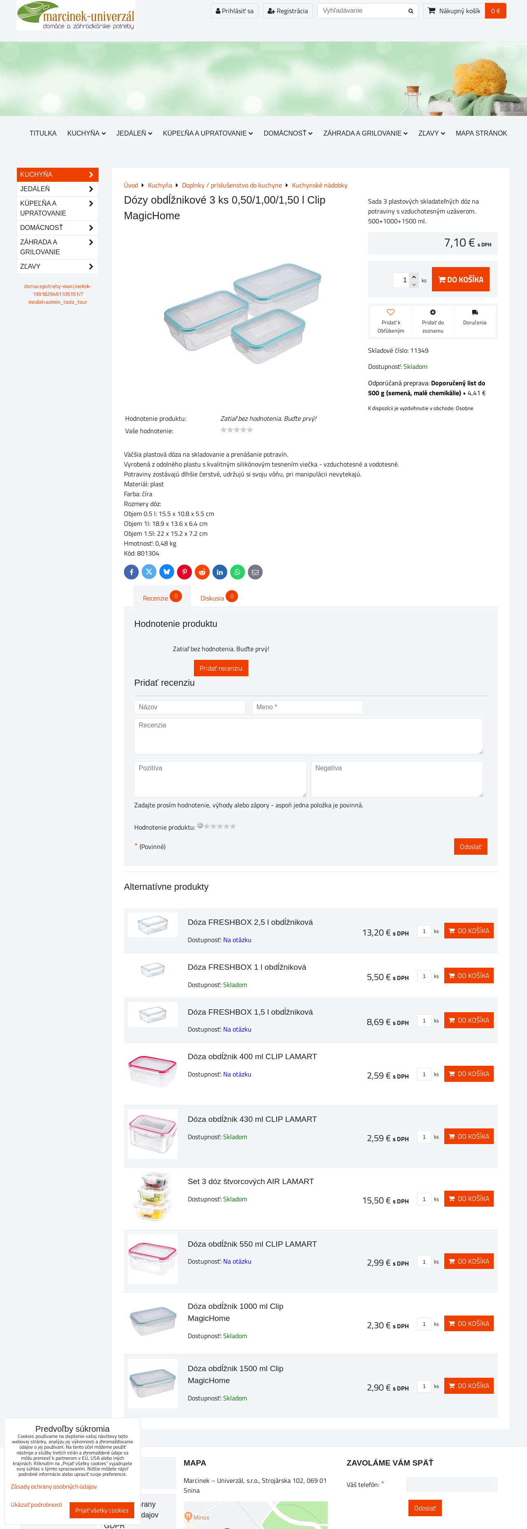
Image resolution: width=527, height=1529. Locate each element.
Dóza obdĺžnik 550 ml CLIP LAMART (252, 1244)
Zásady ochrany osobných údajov (54, 1486)
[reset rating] (200, 825)
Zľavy (431, 133)
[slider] (236, 430)
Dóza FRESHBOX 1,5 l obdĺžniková (250, 1012)
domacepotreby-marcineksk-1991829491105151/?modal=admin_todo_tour (58, 294)
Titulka (43, 133)
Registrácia (288, 11)
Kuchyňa (87, 133)
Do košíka (460, 279)
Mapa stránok (481, 133)
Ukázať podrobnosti (36, 1504)
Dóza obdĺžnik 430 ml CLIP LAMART (252, 1119)
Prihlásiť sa (235, 11)
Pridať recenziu (221, 668)
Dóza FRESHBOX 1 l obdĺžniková (247, 967)
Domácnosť (288, 133)
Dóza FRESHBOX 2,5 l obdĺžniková (250, 922)
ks (428, 931)
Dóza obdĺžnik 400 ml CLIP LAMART (252, 1056)
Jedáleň (134, 133)
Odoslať (471, 846)
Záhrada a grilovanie (365, 133)
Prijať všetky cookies (101, 1510)
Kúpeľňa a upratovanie (208, 133)
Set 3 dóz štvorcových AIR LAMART (251, 1181)
